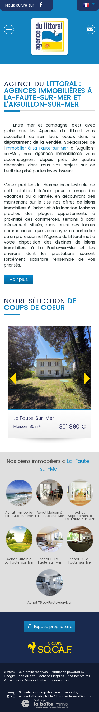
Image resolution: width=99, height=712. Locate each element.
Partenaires (12, 680)
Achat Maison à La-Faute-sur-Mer (49, 514)
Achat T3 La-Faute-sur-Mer (49, 561)
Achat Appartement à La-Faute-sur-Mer (79, 516)
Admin (29, 680)
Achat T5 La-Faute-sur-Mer (49, 602)
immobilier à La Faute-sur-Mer (37, 148)
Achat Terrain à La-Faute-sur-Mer (19, 561)
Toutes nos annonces (53, 680)
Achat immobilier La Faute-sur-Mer (19, 514)
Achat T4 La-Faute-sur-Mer (80, 561)
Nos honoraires (79, 676)
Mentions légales (51, 676)
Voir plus (19, 279)
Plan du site (26, 676)
